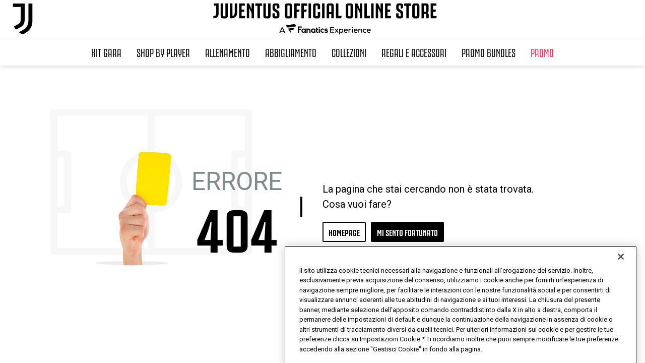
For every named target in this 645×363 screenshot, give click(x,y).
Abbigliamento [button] (290, 51)
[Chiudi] (621, 281)
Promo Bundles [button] (488, 51)
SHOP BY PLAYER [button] (163, 51)
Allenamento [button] (227, 51)
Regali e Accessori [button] (413, 51)
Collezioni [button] (349, 51)
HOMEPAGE (344, 231)
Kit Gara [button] (106, 51)
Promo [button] (542, 51)
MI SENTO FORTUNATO (407, 231)
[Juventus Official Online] (23, 19)
